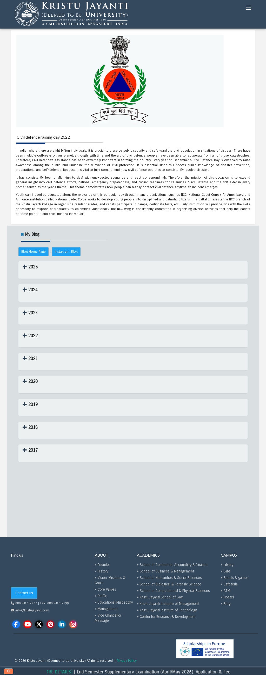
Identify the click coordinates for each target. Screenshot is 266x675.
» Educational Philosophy (114, 602)
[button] (30, 267)
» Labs (226, 571)
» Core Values (105, 589)
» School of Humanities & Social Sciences (169, 578)
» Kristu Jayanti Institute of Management (168, 604)
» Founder (102, 565)
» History (101, 571)
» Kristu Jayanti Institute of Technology (167, 610)
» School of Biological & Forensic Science (169, 584)
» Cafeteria (229, 584)
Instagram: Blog (66, 251)
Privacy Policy (127, 661)
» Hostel (227, 597)
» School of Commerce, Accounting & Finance (172, 565)
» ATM (225, 591)
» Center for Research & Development (166, 617)
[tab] (133, 269)
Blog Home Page (33, 251)
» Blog (225, 604)
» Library (227, 565)
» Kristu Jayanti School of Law (160, 597)
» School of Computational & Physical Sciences (173, 591)
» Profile (101, 596)
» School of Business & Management (165, 571)
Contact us (24, 593)
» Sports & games (235, 578)
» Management (106, 609)
